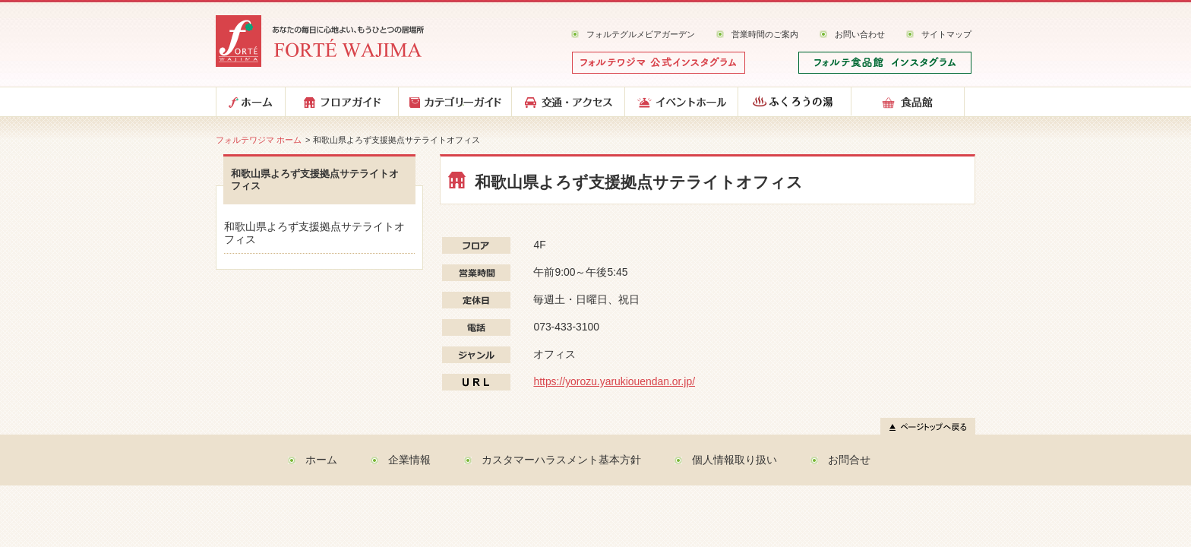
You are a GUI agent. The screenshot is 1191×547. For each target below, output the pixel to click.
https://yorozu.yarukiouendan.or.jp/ (614, 381)
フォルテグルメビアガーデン (640, 34)
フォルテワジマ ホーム (259, 139)
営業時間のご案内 (764, 34)
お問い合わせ (860, 34)
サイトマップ (946, 34)
